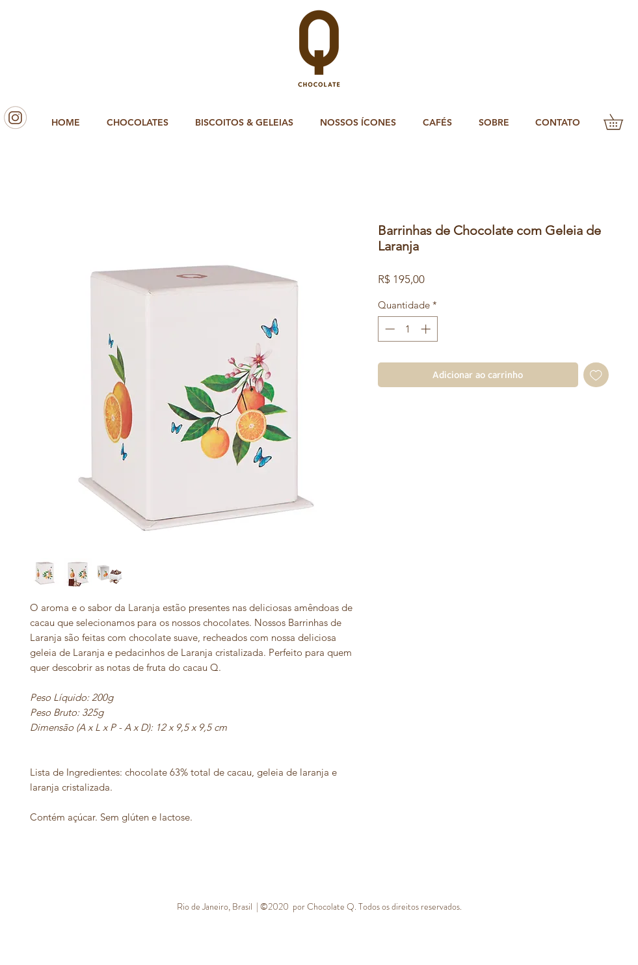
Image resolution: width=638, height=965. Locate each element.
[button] (141, 122)
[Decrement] (388, 329)
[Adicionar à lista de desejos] (596, 375)
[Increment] (427, 329)
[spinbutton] (407, 329)
